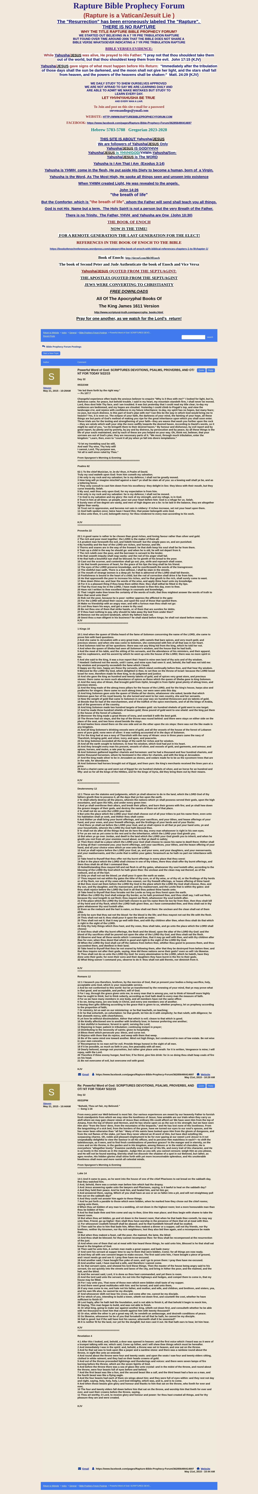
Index (64, 333)
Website (205, 1074)
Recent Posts (49, 336)
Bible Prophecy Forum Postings (93, 333)
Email (85, 1074)
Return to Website (51, 333)
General (73, 333)
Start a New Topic (51, 353)
